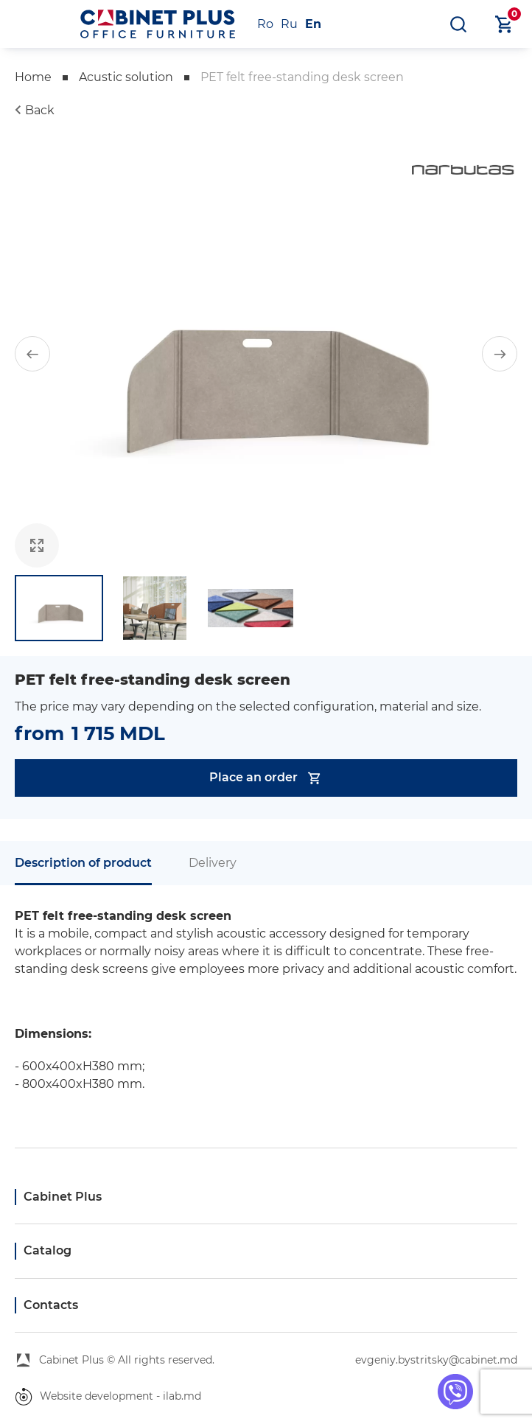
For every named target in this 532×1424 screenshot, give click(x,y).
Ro (265, 24)
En (313, 24)
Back (40, 110)
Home (33, 77)
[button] (32, 353)
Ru (289, 24)
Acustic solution (126, 77)
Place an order (266, 777)
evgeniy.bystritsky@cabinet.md (436, 1360)
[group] (266, 354)
